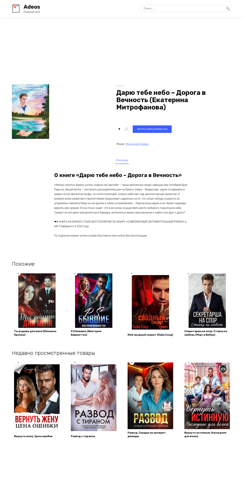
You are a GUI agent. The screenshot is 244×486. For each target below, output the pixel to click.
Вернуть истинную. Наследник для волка (207, 435)
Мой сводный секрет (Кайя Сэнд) (147, 334)
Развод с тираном (84, 437)
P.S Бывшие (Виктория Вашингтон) (87, 334)
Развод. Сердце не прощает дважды (148, 435)
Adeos (32, 7)
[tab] (121, 160)
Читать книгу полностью (136, 128)
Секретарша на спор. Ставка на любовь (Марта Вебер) (207, 334)
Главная (120, 86)
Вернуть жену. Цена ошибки (34, 437)
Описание (122, 160)
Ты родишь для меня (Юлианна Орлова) (36, 334)
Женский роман (137, 143)
